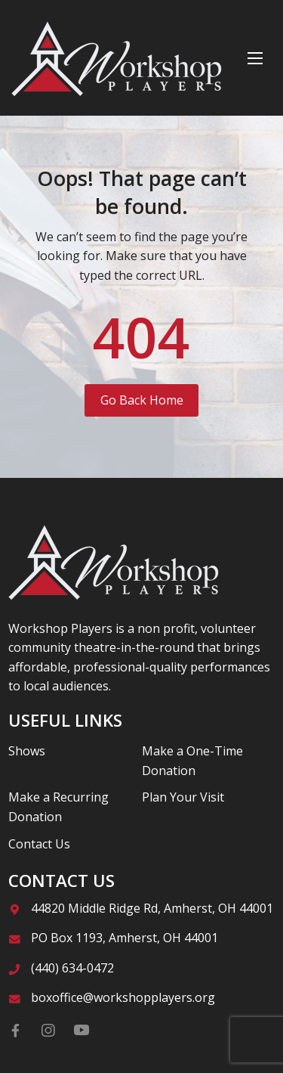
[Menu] (255, 58)
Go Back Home (141, 400)
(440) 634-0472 (72, 968)
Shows (26, 751)
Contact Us (39, 844)
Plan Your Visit (183, 797)
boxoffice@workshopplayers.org (123, 997)
